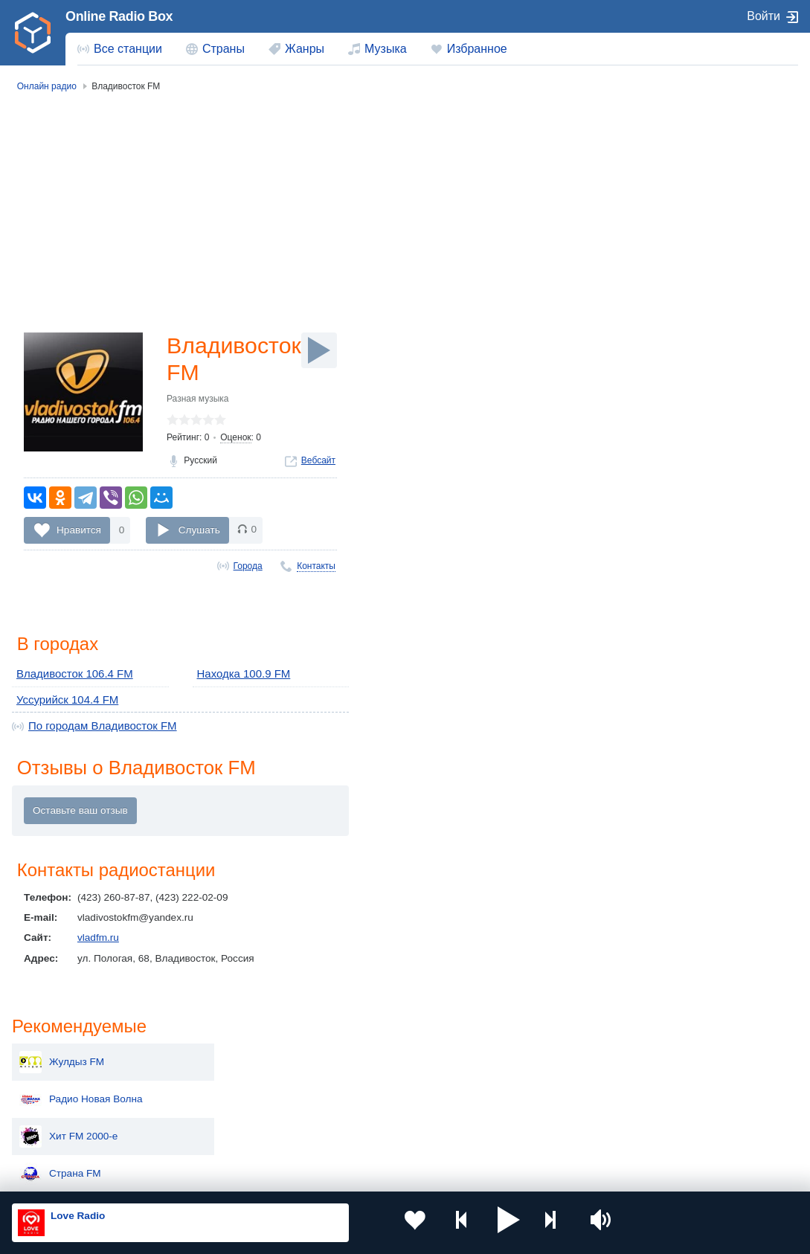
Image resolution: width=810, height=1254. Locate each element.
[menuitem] (119, 49)
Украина (212, 1058)
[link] (33, 33)
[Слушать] (319, 350)
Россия (54, 1058)
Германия (525, 1133)
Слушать (199, 532)
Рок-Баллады (649, 303)
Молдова (369, 1058)
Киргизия (59, 1082)
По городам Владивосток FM (95, 727)
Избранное (477, 48)
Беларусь (60, 1133)
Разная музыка (197, 401)
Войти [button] (763, 16)
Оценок (235, 440)
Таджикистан (223, 1082)
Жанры (304, 48)
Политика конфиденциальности (341, 1174)
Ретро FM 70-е (652, 415)
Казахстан (526, 1058)
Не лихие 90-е (651, 378)
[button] (472, 1223)
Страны (223, 48)
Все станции (128, 48)
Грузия (208, 1133)
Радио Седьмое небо (668, 489)
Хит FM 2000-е (652, 229)
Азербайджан (379, 1133)
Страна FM (644, 266)
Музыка (385, 48)
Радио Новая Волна (665, 192)
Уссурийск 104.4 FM (62, 701)
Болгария (525, 1082)
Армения (369, 1082)
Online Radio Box (119, 16)
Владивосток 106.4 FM (69, 678)
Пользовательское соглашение (196, 1174)
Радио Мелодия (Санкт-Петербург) (697, 452)
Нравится (79, 532)
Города (248, 569)
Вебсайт (318, 464)
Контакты (316, 569)
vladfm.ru (98, 940)
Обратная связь (453, 1174)
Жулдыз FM (645, 155)
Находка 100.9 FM (239, 678)
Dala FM (637, 340)
